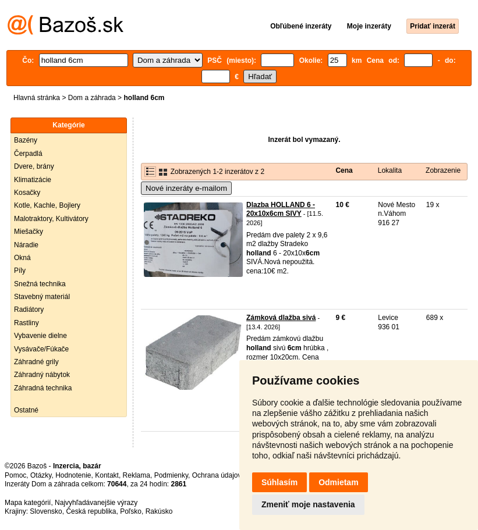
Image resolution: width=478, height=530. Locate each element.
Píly (20, 270)
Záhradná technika (43, 388)
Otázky (40, 475)
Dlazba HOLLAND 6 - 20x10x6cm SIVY (280, 209)
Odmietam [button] (338, 482)
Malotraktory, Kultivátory (51, 219)
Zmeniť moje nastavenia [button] (308, 504)
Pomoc (15, 475)
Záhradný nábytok (42, 375)
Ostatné (26, 410)
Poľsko (130, 511)
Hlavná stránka (36, 98)
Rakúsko (159, 511)
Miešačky (28, 231)
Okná (22, 258)
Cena (343, 170)
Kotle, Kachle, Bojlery (47, 205)
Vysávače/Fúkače (41, 349)
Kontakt (107, 475)
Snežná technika (40, 284)
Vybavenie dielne (40, 336)
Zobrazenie (443, 170)
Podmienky (171, 475)
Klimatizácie (32, 180)
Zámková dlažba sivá (281, 318)
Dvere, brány (34, 166)
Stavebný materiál (42, 297)
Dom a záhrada (92, 98)
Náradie (26, 245)
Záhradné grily (36, 362)
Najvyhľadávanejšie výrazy (96, 503)
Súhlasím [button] (279, 482)
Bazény (25, 140)
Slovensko (46, 511)
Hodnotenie (73, 475)
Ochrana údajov (216, 475)
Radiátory (29, 309)
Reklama (136, 475)
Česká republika (91, 511)
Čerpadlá (28, 154)
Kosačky (27, 192)
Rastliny (26, 323)
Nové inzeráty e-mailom (186, 188)
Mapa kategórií (28, 503)
